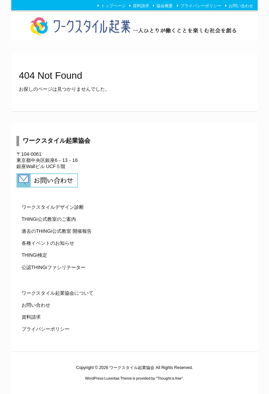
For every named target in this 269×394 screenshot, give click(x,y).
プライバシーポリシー (200, 5)
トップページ (113, 5)
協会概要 (164, 5)
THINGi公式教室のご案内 (49, 219)
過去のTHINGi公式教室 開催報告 (57, 231)
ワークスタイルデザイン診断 (53, 207)
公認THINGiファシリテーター (54, 267)
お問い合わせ (241, 5)
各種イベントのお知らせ (48, 243)
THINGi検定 (34, 255)
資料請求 (141, 5)
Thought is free (169, 378)
